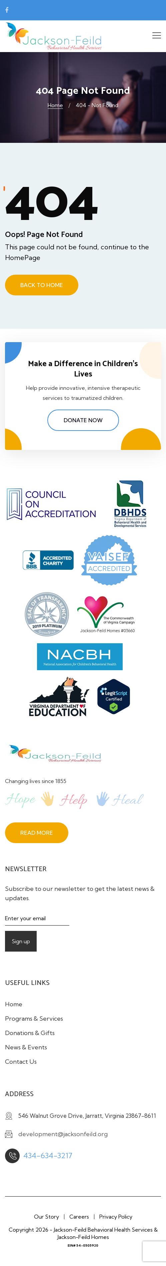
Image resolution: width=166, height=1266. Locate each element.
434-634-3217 (47, 1155)
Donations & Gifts (30, 1033)
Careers (79, 1216)
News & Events (26, 1047)
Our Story (46, 1216)
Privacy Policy (115, 1216)
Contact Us (21, 1061)
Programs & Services (34, 1018)
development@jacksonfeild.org (56, 10)
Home (55, 105)
